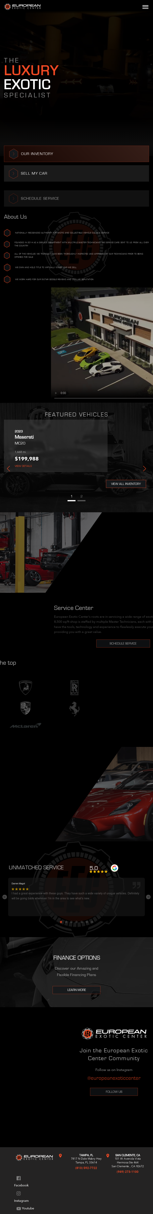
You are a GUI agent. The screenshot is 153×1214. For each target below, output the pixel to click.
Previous (8, 468)
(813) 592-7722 (86, 1168)
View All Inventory (126, 483)
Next (144, 468)
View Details (23, 466)
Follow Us (114, 1091)
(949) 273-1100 (127, 1172)
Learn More (76, 994)
